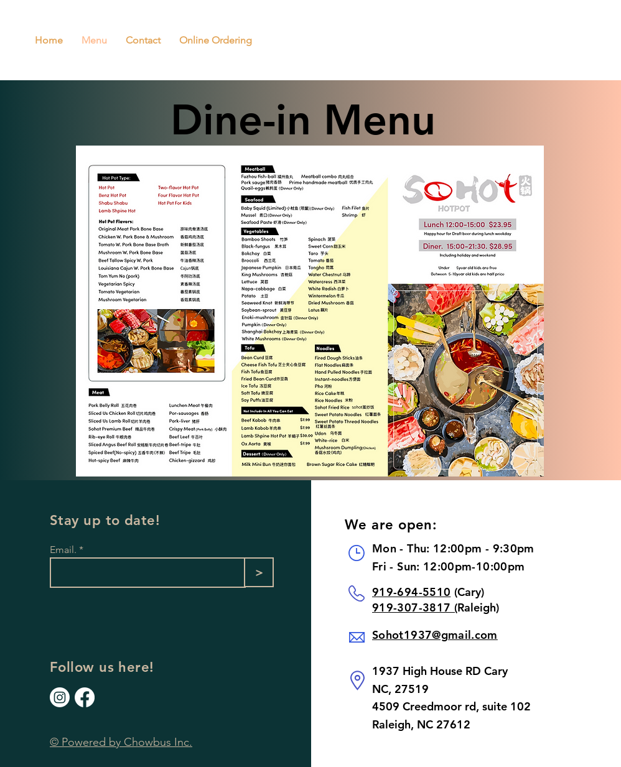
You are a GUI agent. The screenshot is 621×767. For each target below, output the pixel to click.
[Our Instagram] (60, 697)
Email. (63, 550)
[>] (259, 572)
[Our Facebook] (85, 697)
